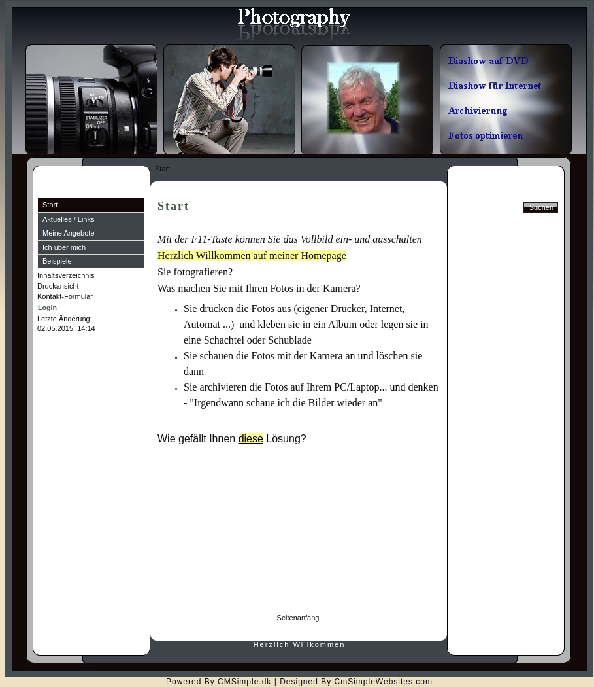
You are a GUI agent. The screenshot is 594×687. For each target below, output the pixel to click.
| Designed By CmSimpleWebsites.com (353, 681)
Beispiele (57, 261)
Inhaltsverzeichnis (65, 275)
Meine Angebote (68, 233)
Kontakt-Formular (65, 296)
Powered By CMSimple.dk (218, 681)
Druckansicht (58, 286)
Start (50, 205)
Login (47, 307)
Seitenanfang (298, 618)
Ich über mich (64, 247)
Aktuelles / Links (68, 219)
